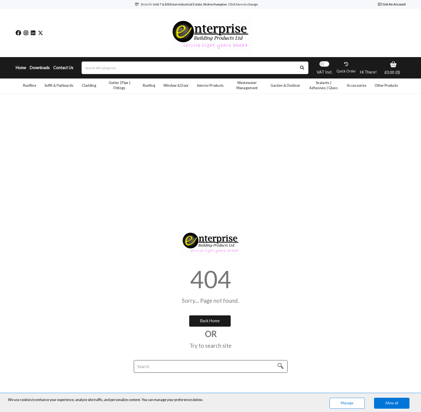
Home (21, 67)
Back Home (210, 320)
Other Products (386, 85)
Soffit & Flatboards (58, 85)
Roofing (149, 85)
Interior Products (210, 85)
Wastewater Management (247, 85)
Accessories (356, 85)
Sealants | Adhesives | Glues (323, 85)
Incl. (324, 72)
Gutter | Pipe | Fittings (119, 85)
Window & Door (176, 85)
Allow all (391, 403)
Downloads (40, 67)
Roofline (29, 85)
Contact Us (63, 67)
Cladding (89, 85)
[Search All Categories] (195, 67)
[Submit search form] (302, 68)
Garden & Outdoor (285, 85)
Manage (347, 403)
